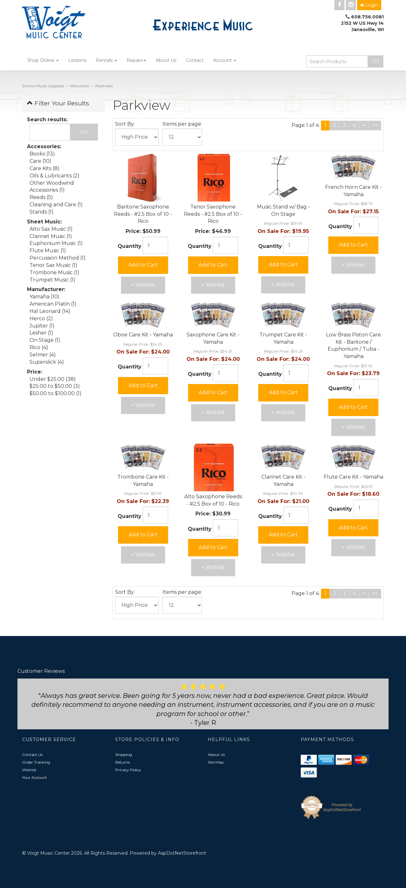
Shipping (123, 754)
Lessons (77, 60)
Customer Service (49, 739)
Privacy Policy (128, 769)
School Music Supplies (43, 85)
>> (375, 125)
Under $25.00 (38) (52, 379)
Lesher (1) (41, 333)
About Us (166, 60)
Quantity (129, 246)
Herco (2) (41, 318)
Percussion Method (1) (57, 258)
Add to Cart (143, 265)
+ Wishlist (143, 285)
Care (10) (40, 161)
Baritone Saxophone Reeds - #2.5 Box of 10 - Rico (143, 214)
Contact (195, 60)
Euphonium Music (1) (56, 243)
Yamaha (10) (44, 297)
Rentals (106, 60)
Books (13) (42, 154)
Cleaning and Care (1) (56, 205)
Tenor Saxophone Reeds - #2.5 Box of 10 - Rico (213, 214)
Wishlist (29, 769)
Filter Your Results (58, 103)
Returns (122, 762)
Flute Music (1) (47, 251)
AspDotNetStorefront (182, 853)
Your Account (34, 777)
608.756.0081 (367, 17)
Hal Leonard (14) (49, 311)
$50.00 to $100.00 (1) (55, 393)
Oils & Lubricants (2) (54, 176)
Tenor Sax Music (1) (53, 265)
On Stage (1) (44, 340)
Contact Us (32, 754)
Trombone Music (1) (54, 272)
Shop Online (43, 60)
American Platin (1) (52, 304)
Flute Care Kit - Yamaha (353, 477)
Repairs (136, 60)
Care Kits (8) (44, 168)
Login (369, 5)
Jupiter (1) (42, 326)
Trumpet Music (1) (52, 280)
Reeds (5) (41, 197)
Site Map (216, 762)
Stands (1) (41, 212)
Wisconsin (79, 85)
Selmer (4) (42, 355)
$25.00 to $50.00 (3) (54, 386)
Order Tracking (36, 762)
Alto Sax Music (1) (51, 229)
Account (224, 60)
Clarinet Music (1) (50, 236)
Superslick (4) (46, 362)
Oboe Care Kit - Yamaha (143, 335)
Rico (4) (38, 347)
